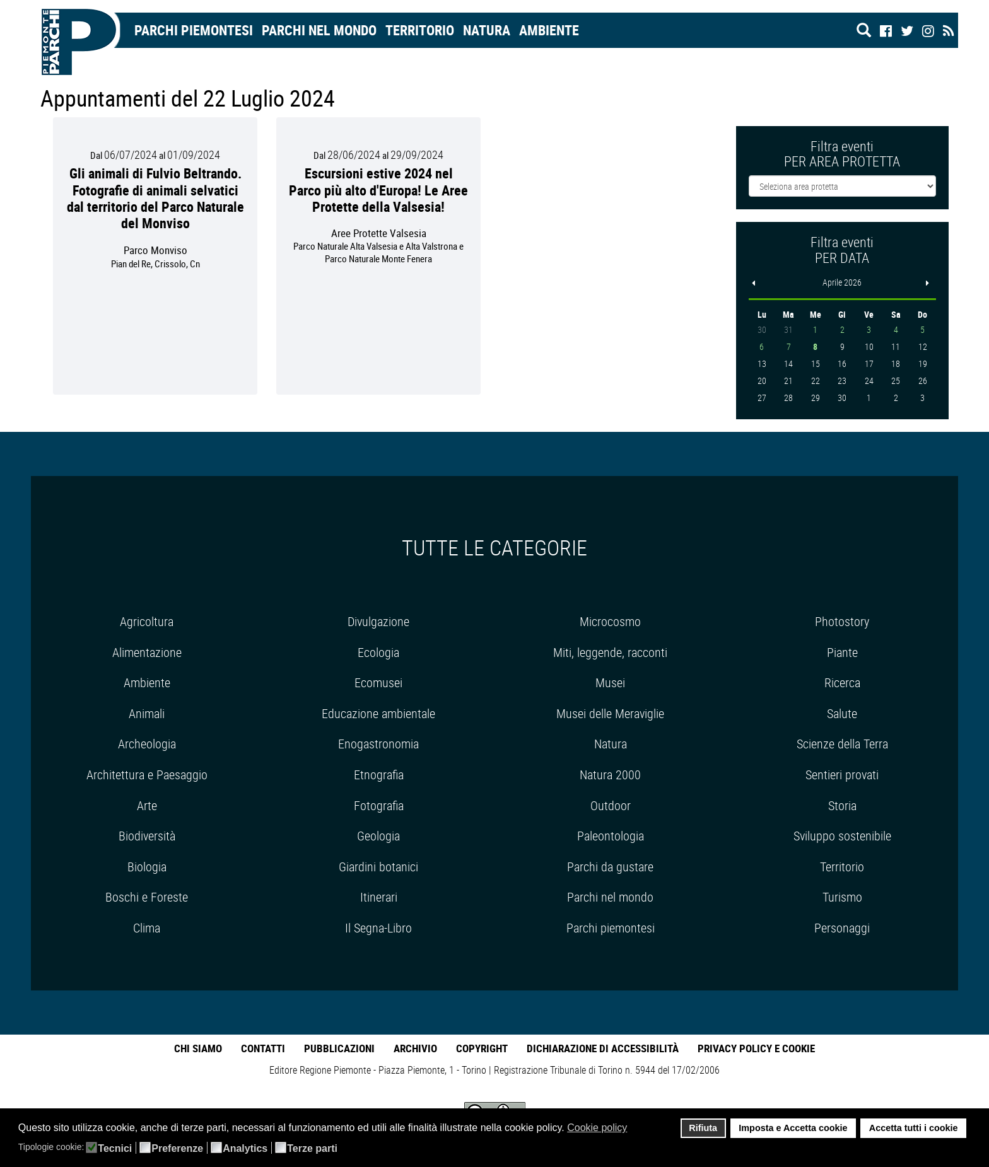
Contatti (263, 1048)
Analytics (245, 1149)
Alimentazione (147, 652)
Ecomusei (378, 682)
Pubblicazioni (339, 1048)
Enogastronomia (378, 743)
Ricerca (842, 682)
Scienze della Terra (842, 743)
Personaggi (842, 927)
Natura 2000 (610, 774)
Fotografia (379, 805)
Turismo (842, 896)
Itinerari (378, 896)
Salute (842, 713)
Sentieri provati (842, 774)
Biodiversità (147, 835)
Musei (610, 682)
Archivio (415, 1048)
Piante (842, 652)
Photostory (842, 621)
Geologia (378, 835)
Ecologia (378, 652)
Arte (147, 805)
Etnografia (379, 774)
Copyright (482, 1048)
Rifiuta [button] (703, 1128)
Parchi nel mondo (319, 30)
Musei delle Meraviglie (610, 713)
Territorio (419, 30)
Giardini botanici (378, 866)
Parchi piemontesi (610, 927)
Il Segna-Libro (378, 927)
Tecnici (115, 1149)
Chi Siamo (198, 1048)
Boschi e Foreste (146, 896)
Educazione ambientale (378, 713)
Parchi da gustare (610, 866)
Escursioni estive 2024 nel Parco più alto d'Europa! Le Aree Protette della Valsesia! (378, 190)
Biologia (147, 866)
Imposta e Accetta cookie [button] (793, 1128)
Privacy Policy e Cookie (756, 1048)
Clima (146, 927)
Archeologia (147, 743)
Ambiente (549, 30)
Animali (147, 713)
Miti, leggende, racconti (610, 652)
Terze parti (312, 1149)
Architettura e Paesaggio (147, 774)
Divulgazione (378, 621)
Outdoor (610, 805)
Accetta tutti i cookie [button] (913, 1128)
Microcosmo (610, 621)
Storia (842, 805)
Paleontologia (610, 835)
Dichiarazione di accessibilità (603, 1048)
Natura (486, 30)
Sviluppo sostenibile (842, 835)
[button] (635, 1129)
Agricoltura (146, 621)
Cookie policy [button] (597, 1127)
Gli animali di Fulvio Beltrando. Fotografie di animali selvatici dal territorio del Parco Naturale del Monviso (155, 198)
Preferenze (177, 1149)
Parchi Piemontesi (193, 30)
